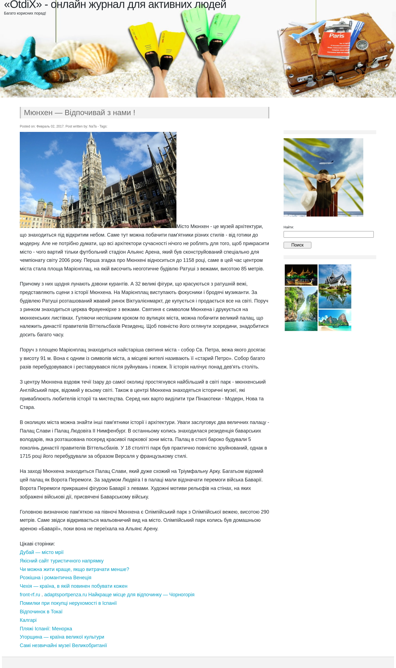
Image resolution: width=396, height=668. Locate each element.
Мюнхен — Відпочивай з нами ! (79, 112)
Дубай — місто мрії (42, 552)
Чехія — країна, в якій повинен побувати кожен (74, 586)
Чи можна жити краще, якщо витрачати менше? (74, 569)
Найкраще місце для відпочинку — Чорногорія (141, 594)
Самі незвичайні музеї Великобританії (63, 645)
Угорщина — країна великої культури (62, 637)
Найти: (289, 227)
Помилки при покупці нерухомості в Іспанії (68, 603)
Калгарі (28, 620)
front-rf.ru (30, 594)
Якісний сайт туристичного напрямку (62, 561)
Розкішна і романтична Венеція (56, 577)
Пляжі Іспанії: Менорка (46, 628)
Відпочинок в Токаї (41, 611)
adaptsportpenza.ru (65, 594)
